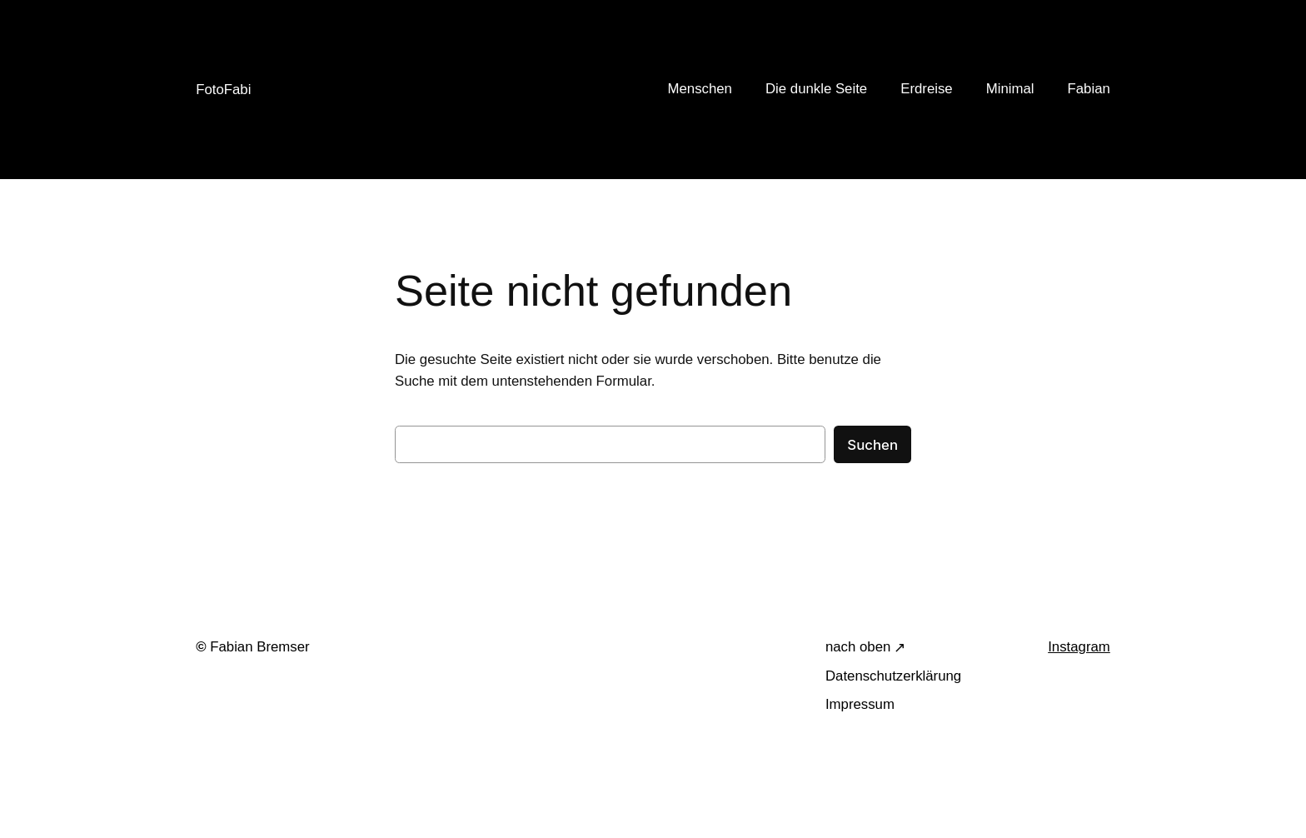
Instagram (1079, 647)
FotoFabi (223, 89)
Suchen (872, 444)
